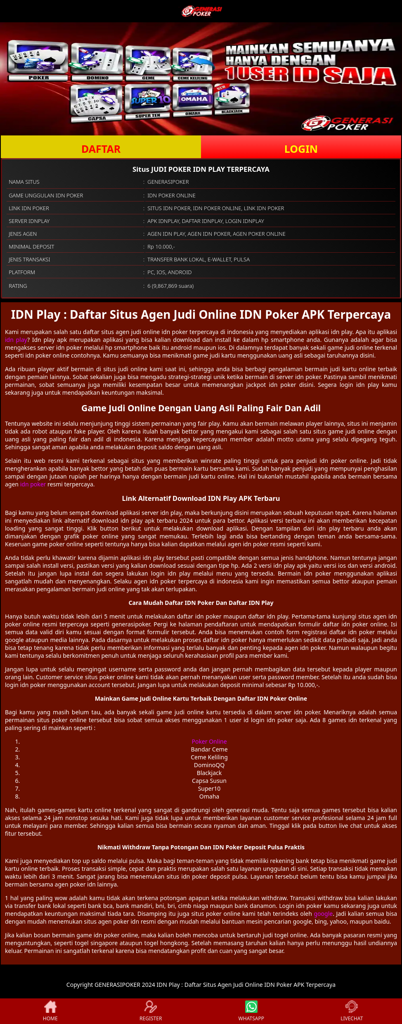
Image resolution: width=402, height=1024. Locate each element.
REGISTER (151, 1011)
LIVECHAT (352, 1011)
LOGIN (301, 149)
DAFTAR (101, 149)
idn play (16, 340)
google (323, 913)
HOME (50, 1011)
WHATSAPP (251, 1011)
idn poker (33, 484)
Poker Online (209, 741)
